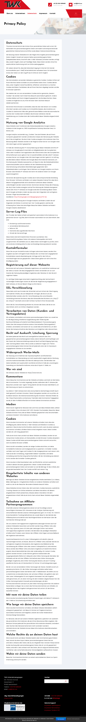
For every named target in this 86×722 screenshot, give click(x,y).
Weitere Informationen (73, 719)
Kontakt (52, 13)
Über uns (10, 13)
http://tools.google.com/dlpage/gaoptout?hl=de (30, 197)
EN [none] (79, 13)
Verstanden (61, 719)
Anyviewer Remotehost (52, 708)
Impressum (43, 13)
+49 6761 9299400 (15, 687)
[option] (79, 13)
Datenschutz (32, 13)
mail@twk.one (12, 689)
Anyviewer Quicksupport (52, 705)
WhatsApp (56, 698)
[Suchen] (66, 681)
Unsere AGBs (8, 698)
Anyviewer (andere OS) (52, 710)
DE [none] (76, 13)
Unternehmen (20, 13)
